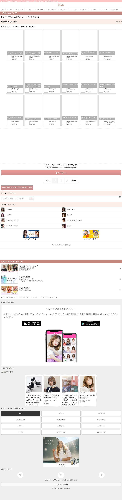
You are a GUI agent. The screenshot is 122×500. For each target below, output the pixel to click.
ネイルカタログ (101, 419)
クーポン (20, 432)
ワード (32, 26)
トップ (21, 413)
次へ (74, 180)
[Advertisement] (61, 146)
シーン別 (24, 26)
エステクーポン (101, 432)
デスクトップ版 (61, 484)
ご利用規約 (56, 480)
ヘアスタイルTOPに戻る (61, 245)
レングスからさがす (8, 205)
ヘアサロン (21, 426)
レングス (8, 26)
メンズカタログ (21, 419)
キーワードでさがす (8, 193)
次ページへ (61, 173)
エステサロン (101, 426)
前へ (48, 180)
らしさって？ (48, 480)
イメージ (16, 26)
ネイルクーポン (61, 432)
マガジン (61, 413)
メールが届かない (64, 480)
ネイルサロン (61, 426)
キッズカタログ (61, 419)
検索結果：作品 (61, 22)
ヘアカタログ (101, 413)
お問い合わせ (73, 480)
